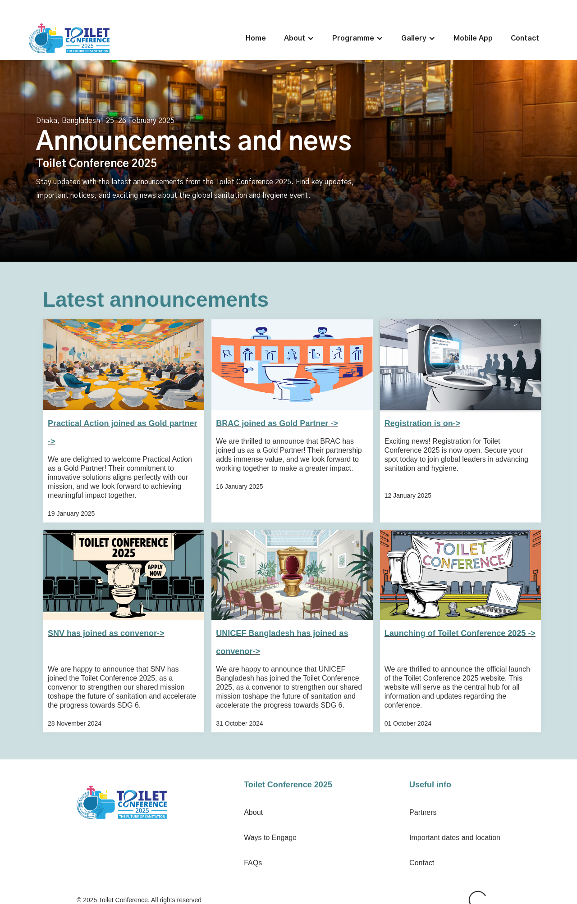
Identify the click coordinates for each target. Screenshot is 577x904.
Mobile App (473, 38)
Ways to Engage (270, 837)
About (253, 812)
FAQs (253, 863)
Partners (422, 812)
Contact (525, 38)
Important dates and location (454, 837)
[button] (299, 38)
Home (256, 38)
